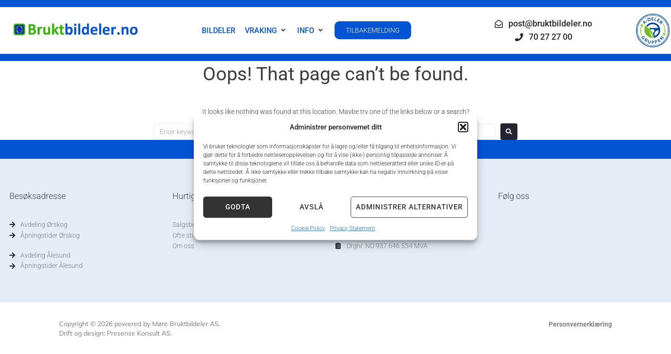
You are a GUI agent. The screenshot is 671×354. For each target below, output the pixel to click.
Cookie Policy (308, 227)
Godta (237, 207)
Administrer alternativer (409, 207)
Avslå (312, 207)
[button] (463, 126)
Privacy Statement (352, 227)
